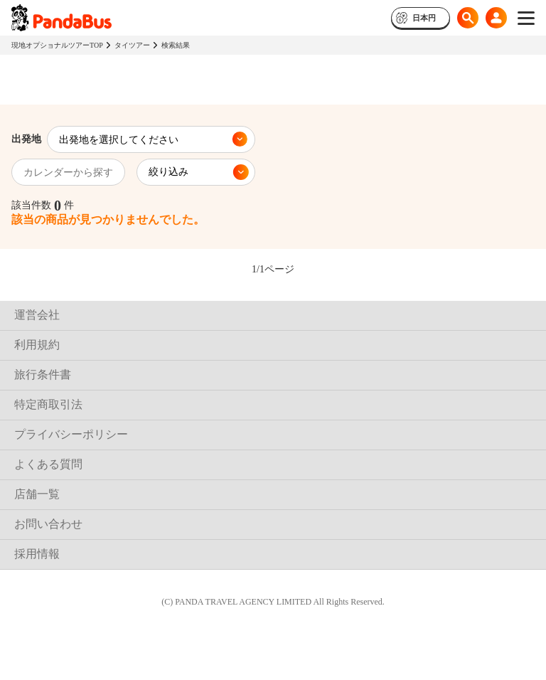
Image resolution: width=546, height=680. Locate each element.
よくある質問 (48, 464)
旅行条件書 (42, 374)
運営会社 (37, 315)
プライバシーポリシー (71, 434)
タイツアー (132, 45)
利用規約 (37, 345)
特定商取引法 (48, 404)
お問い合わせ (48, 524)
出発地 (26, 139)
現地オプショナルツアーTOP (57, 45)
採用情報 (37, 554)
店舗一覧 (37, 494)
